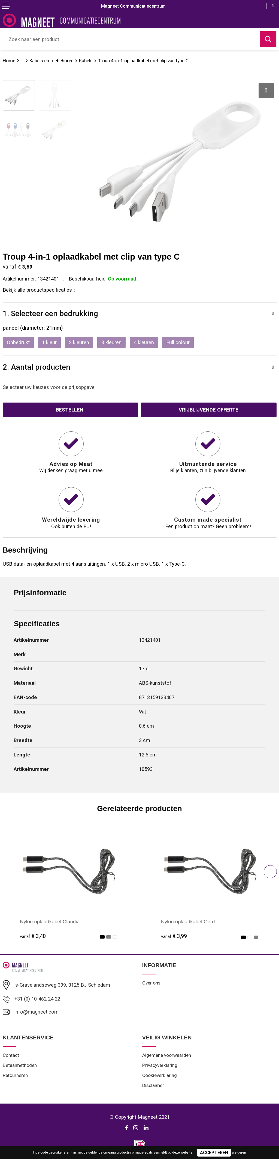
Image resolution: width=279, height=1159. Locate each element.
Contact (11, 1055)
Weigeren (239, 1152)
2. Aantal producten (36, 367)
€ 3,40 (33, 936)
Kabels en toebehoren (51, 60)
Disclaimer (153, 1085)
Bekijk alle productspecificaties (39, 290)
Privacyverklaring (159, 1065)
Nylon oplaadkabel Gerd (188, 921)
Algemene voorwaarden (166, 1055)
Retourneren (15, 1075)
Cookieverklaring (159, 1075)
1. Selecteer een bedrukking (50, 313)
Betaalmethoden (20, 1065)
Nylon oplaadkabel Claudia (50, 921)
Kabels (86, 60)
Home (9, 60)
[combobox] (131, 39)
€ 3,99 (174, 936)
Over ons (151, 983)
